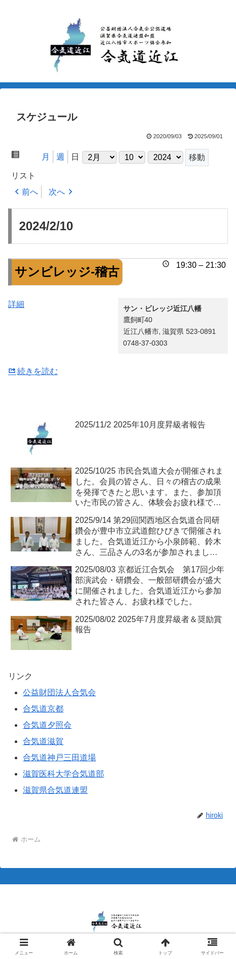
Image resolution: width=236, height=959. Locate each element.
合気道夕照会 (47, 725)
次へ (57, 192)
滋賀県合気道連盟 (55, 790)
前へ (30, 192)
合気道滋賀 (43, 741)
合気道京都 (43, 708)
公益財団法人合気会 (59, 692)
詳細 (16, 304)
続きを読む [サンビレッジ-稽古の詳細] (37, 371)
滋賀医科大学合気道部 (63, 773)
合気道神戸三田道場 (59, 757)
